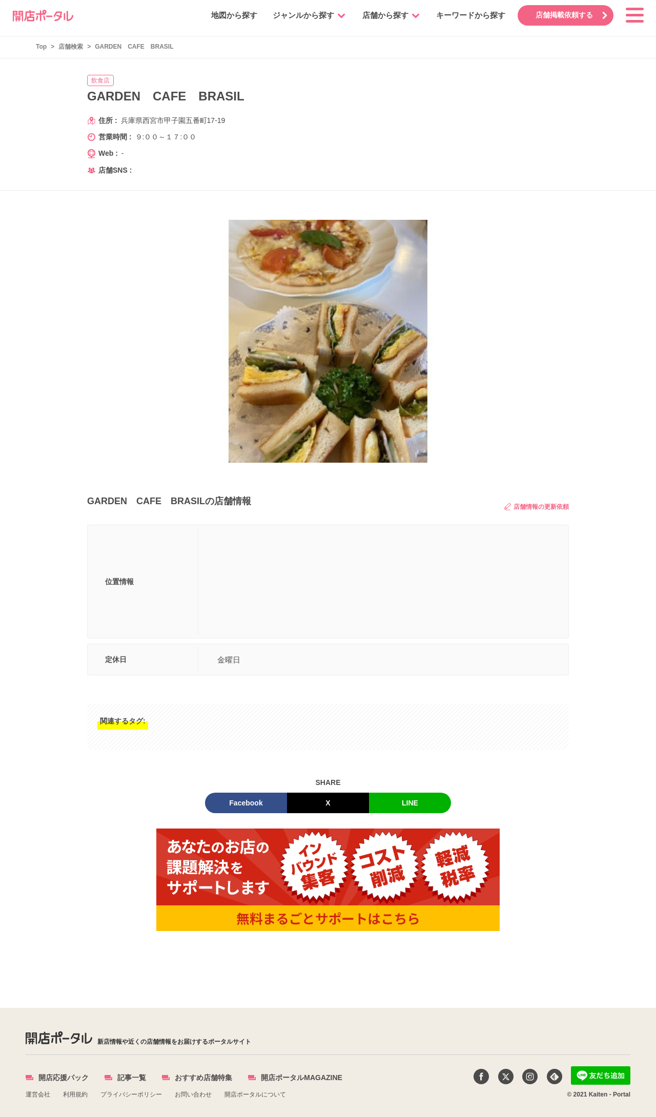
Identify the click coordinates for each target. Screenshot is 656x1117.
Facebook (245, 803)
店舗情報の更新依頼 (536, 506)
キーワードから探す (470, 15)
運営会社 (38, 1094)
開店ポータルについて (255, 1094)
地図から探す (234, 15)
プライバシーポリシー (131, 1094)
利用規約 (75, 1094)
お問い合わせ (193, 1094)
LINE (410, 803)
